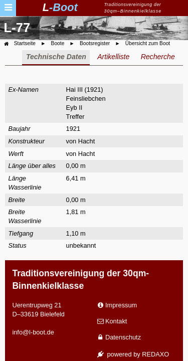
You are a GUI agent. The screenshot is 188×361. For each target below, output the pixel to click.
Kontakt (116, 321)
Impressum (121, 305)
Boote (58, 43)
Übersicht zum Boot (147, 43)
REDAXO (155, 354)
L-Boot (60, 7)
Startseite (25, 43)
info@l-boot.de (33, 332)
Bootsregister (95, 43)
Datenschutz (123, 337)
